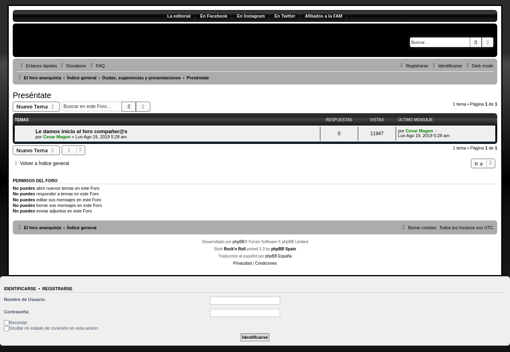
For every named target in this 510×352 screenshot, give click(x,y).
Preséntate (32, 95)
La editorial (179, 16)
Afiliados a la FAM (323, 16)
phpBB (239, 242)
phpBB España (278, 256)
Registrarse (57, 288)
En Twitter (285, 16)
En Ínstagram (251, 16)
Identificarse (20, 288)
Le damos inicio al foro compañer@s (81, 131)
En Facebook (213, 16)
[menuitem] (72, 66)
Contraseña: (16, 311)
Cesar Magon (57, 136)
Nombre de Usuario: (25, 299)
